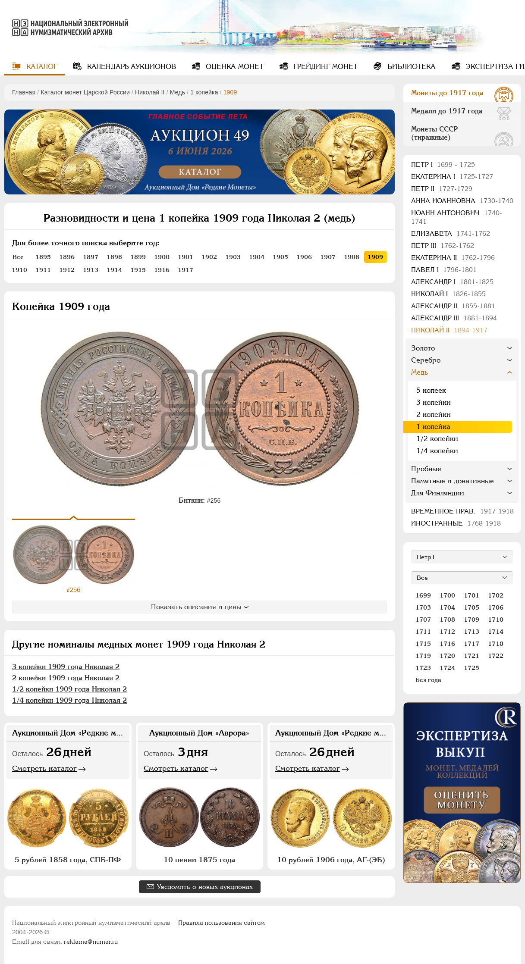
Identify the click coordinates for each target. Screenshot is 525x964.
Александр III (454, 318)
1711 (423, 631)
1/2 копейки (437, 439)
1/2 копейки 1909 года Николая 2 (69, 689)
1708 (447, 619)
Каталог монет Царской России (85, 92)
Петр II (441, 188)
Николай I (448, 293)
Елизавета (450, 233)
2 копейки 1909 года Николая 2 (65, 678)
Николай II (150, 92)
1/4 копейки (437, 451)
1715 (423, 643)
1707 (423, 619)
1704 (447, 607)
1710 (495, 619)
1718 (495, 643)
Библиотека (410, 67)
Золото (423, 348)
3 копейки (433, 402)
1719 (423, 655)
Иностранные (456, 523)
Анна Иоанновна (462, 200)
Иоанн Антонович (456, 217)
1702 (495, 595)
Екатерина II (453, 257)
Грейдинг (324, 67)
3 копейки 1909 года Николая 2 (65, 667)
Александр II (453, 306)
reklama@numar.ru (91, 941)
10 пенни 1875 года (199, 859)
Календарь (130, 67)
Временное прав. (462, 511)
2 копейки (433, 414)
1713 (471, 631)
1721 (471, 655)
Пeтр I (443, 164)
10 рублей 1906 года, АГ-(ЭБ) (331, 859)
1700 (447, 595)
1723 (423, 667)
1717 (471, 643)
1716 (447, 643)
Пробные (426, 469)
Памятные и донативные (452, 481)
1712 (447, 631)
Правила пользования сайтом (221, 922)
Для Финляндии (437, 493)
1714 (495, 631)
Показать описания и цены (199, 607)
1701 (471, 595)
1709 (471, 619)
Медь (177, 92)
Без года (428, 679)
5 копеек (431, 390)
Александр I (452, 281)
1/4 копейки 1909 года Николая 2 (69, 700)
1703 (423, 607)
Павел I (444, 269)
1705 (471, 607)
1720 (447, 655)
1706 (495, 607)
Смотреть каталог (44, 768)
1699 (423, 595)
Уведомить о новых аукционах (205, 886)
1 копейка (204, 92)
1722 (495, 655)
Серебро (425, 360)
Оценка (234, 67)
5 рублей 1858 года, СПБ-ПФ (68, 859)
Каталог (40, 67)
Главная (23, 92)
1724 (447, 667)
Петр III (442, 245)
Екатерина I (452, 176)
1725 (471, 667)
